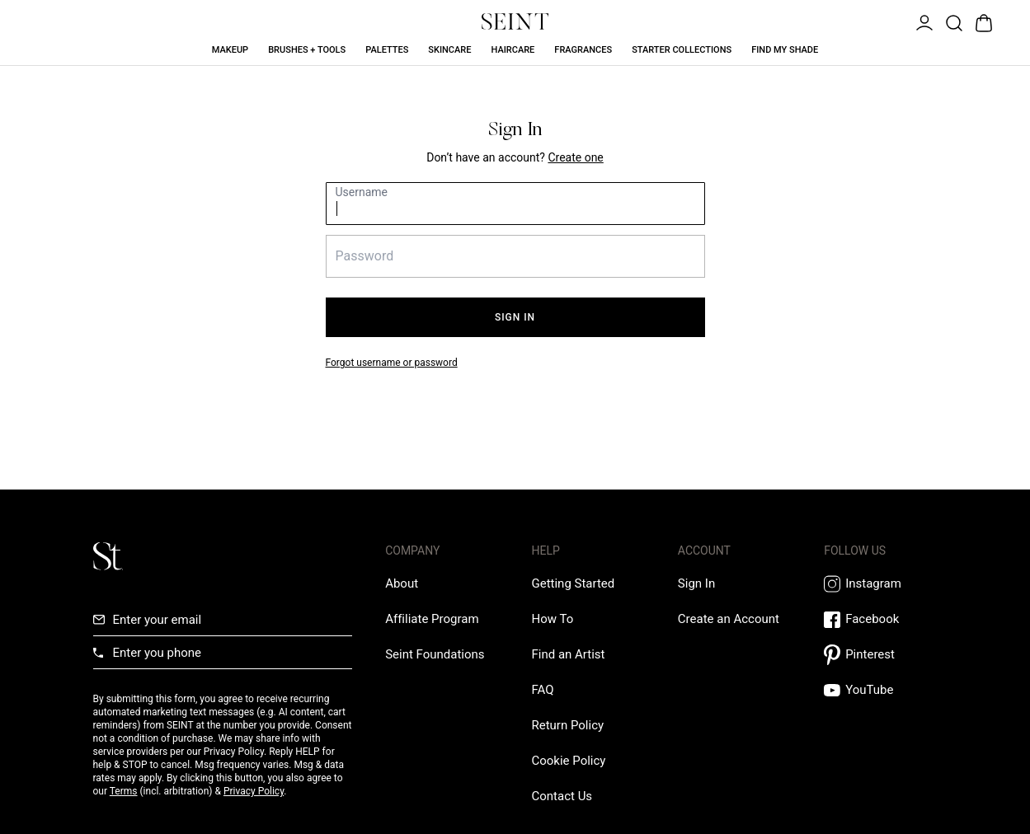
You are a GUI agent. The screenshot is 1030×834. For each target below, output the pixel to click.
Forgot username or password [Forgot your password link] (392, 362)
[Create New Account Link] (575, 157)
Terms (124, 791)
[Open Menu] (923, 21)
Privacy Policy (253, 791)
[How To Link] (552, 618)
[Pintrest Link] (880, 655)
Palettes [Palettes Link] (386, 50)
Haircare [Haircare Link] (512, 50)
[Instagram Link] (880, 584)
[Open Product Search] (952, 21)
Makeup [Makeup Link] (230, 50)
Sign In (515, 317)
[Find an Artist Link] (567, 654)
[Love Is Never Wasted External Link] (434, 654)
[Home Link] (515, 21)
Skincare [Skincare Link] (449, 50)
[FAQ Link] (542, 689)
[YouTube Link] (880, 690)
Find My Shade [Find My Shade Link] (784, 50)
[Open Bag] (982, 21)
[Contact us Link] (561, 796)
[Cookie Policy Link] (568, 760)
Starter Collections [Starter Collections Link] (681, 50)
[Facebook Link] (880, 619)
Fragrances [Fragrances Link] (583, 50)
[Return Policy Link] (567, 725)
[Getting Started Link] (572, 583)
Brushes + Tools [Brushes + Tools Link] (307, 50)
